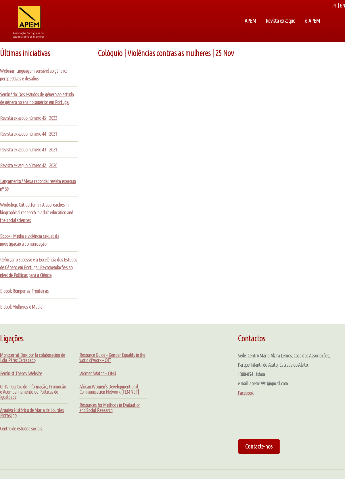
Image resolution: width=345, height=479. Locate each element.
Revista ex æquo (280, 21)
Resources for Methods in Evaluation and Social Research (110, 407)
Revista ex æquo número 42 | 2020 (28, 165)
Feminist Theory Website (21, 373)
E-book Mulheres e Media (21, 306)
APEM (250, 21)
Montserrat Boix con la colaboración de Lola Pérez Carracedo (32, 357)
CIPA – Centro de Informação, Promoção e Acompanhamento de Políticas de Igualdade (33, 392)
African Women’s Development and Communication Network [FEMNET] (109, 389)
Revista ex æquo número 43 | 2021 (28, 149)
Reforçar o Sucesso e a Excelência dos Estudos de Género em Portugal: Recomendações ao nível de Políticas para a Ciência (38, 267)
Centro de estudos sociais (21, 428)
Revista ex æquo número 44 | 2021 (28, 133)
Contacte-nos (259, 446)
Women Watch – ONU (97, 373)
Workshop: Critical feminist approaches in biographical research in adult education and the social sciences (36, 212)
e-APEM (312, 21)
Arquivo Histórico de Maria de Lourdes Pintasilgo (32, 412)
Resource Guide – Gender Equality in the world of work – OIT (112, 357)
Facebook (246, 393)
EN (342, 5)
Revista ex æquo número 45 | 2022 (28, 118)
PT (334, 5)
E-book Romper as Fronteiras (24, 291)
